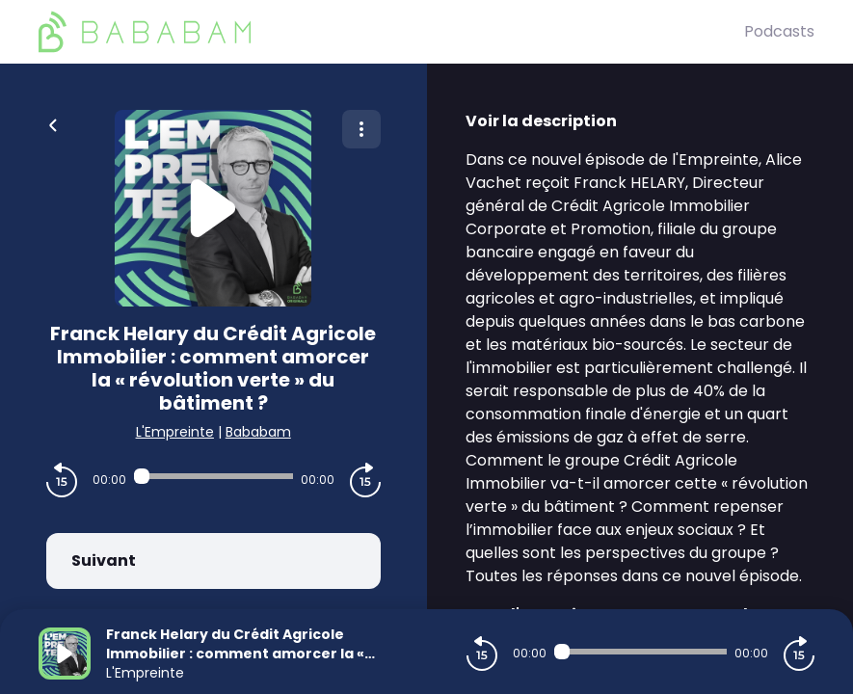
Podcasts (779, 31)
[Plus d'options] (361, 129)
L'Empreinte (175, 431)
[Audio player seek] (213, 476)
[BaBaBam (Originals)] (391, 32)
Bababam (258, 431)
